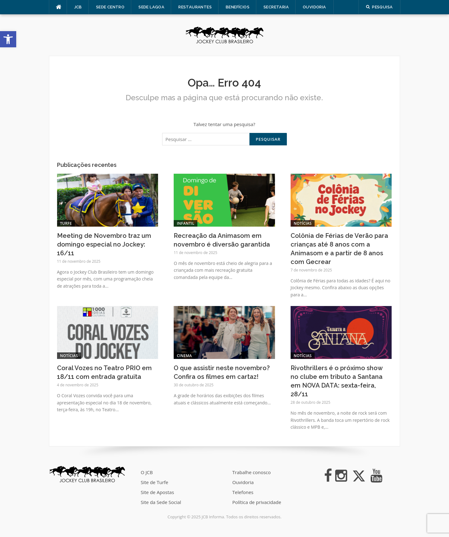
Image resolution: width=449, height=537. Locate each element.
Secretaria (276, 7)
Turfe (66, 223)
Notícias (302, 223)
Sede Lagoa (151, 7)
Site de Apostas (157, 492)
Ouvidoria (314, 7)
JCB (78, 7)
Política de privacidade (256, 502)
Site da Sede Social (161, 502)
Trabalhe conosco (251, 472)
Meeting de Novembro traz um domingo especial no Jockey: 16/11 (104, 244)
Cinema (184, 355)
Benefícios (237, 7)
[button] (8, 39)
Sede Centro (110, 7)
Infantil (185, 223)
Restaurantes (195, 7)
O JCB (147, 472)
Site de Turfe (154, 482)
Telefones (242, 492)
